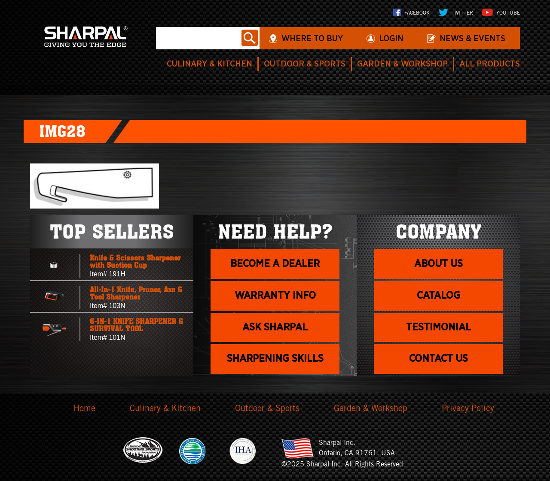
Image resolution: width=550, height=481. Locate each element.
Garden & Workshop (402, 64)
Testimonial (438, 327)
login (391, 38)
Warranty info (275, 295)
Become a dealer (275, 264)
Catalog (438, 295)
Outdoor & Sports (304, 64)
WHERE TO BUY (312, 38)
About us (438, 264)
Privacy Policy (468, 409)
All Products (489, 64)
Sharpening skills (275, 359)
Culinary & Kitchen (209, 64)
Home (84, 409)
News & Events (472, 38)
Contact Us (438, 359)
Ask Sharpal (275, 327)
